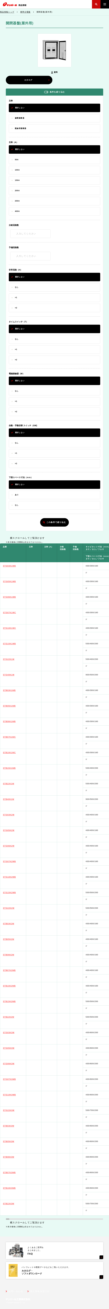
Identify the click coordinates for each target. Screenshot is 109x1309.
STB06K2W (14, 955)
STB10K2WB (15, 986)
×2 (16, 308)
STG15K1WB (15, 644)
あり (17, 495)
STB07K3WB (15, 1172)
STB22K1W (14, 784)
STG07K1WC (15, 612)
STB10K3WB (15, 1188)
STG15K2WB (15, 892)
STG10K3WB (15, 1095)
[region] (54, 879)
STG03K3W (14, 1032)
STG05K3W (14, 1048)
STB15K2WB (15, 1001)
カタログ (37, 80)
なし (17, 287)
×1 (16, 298)
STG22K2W (14, 908)
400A (17, 211)
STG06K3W (14, 1064)
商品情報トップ (13, 12)
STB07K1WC (15, 737)
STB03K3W (14, 1126)
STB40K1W (14, 799)
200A (17, 191)
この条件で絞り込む (54, 522)
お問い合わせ (15, 1291)
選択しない (20, 108)
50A (17, 160)
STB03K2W (14, 924)
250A (17, 201)
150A (17, 180)
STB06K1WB (15, 721)
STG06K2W (14, 846)
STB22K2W (14, 1017)
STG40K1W (14, 675)
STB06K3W (14, 1157)
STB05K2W (14, 939)
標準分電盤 (31, 12)
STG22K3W (14, 1110)
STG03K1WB (15, 566)
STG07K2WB (15, 861)
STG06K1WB (15, 597)
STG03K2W (14, 815)
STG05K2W (14, 830)
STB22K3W (14, 1204)
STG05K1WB (15, 581)
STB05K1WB (15, 706)
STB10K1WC (15, 752)
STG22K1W (14, 659)
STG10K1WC (15, 628)
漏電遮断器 (19, 118)
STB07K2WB (15, 970)
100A (17, 170)
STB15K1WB (15, 768)
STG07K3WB (15, 1079)
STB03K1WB (15, 690)
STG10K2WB (15, 877)
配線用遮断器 (20, 128)
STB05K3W (14, 1141)
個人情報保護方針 (40, 1291)
